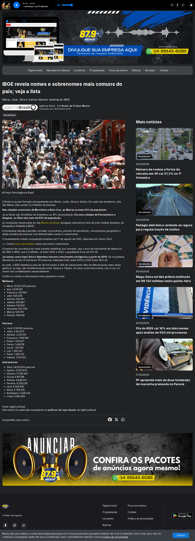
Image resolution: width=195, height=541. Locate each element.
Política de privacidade (140, 518)
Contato (164, 70)
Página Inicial (35, 70)
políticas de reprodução (62, 410)
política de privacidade (115, 536)
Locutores (79, 70)
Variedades (9, 115)
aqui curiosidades (25, 243)
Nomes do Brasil (50, 222)
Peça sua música (118, 70)
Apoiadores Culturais (58, 70)
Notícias (136, 70)
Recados (150, 70)
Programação (97, 70)
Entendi (181, 535)
